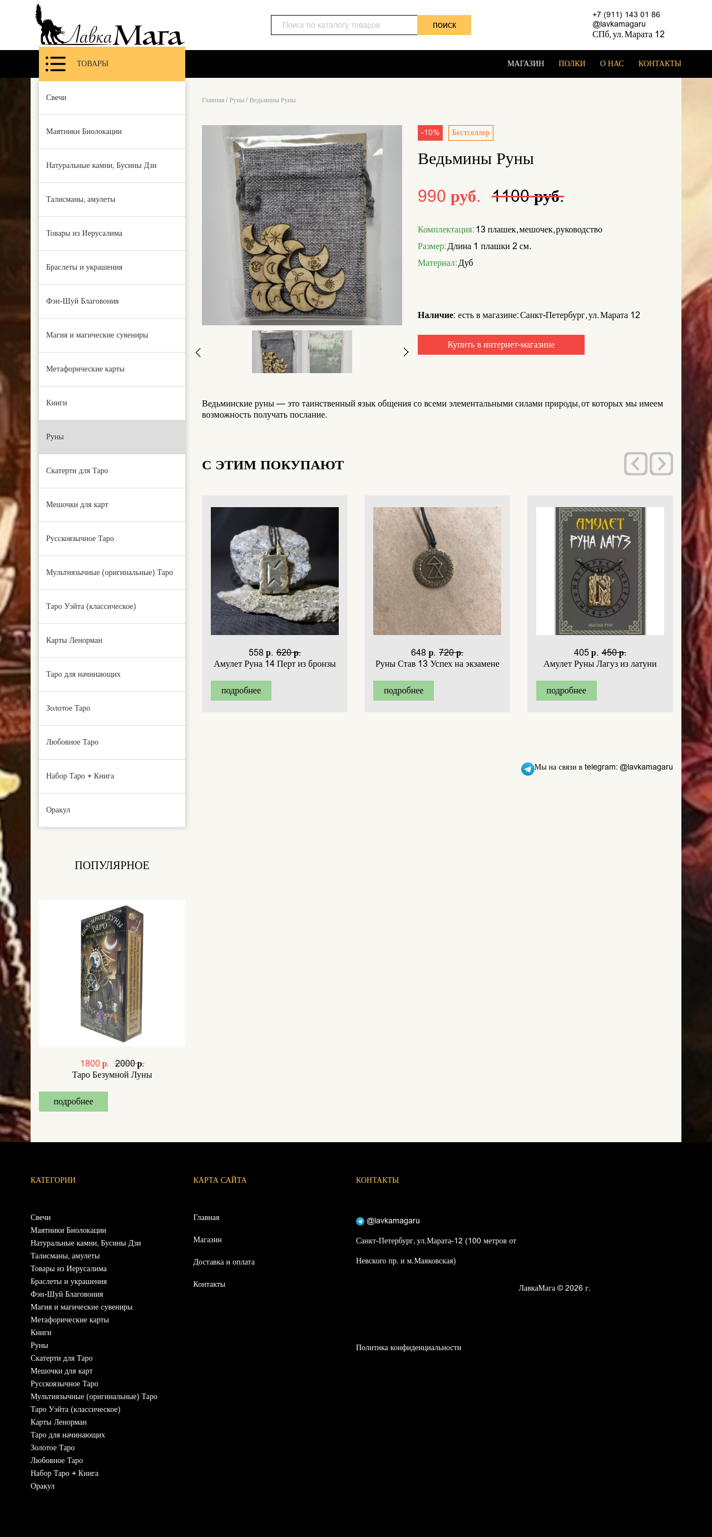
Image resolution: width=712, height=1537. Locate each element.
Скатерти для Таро (77, 470)
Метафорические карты (85, 369)
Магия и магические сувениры (97, 335)
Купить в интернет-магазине (501, 344)
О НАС (612, 63)
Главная (213, 100)
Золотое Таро (68, 708)
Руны (55, 437)
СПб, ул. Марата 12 (628, 34)
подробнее (73, 1101)
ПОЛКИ (571, 63)
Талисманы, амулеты (80, 199)
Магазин (208, 1240)
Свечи (56, 97)
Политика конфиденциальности (408, 1347)
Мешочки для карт (77, 504)
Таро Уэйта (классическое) (91, 606)
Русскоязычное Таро (80, 538)
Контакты (210, 1284)
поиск (444, 24)
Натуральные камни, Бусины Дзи (101, 165)
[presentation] (635, 463)
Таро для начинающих (83, 674)
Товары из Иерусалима (84, 233)
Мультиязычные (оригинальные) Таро (109, 572)
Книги (56, 403)
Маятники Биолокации (84, 131)
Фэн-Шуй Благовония (82, 301)
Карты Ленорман (74, 640)
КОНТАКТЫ (660, 63)
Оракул (58, 810)
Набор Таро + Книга (80, 776)
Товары (77, 64)
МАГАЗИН (525, 63)
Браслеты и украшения (84, 267)
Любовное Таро (72, 742)
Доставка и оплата (224, 1262)
